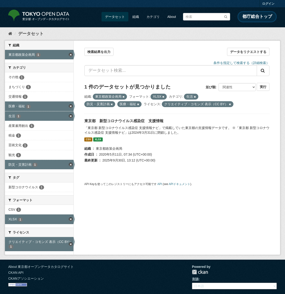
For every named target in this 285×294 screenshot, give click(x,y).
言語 (195, 279)
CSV (88, 139)
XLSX (98, 139)
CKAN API (16, 272)
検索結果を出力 (98, 52)
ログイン (268, 3)
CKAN (200, 272)
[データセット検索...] (170, 70)
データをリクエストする (248, 52)
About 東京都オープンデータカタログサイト (41, 267)
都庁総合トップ (257, 16)
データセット (115, 17)
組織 (135, 17)
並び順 (211, 87)
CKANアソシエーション (26, 278)
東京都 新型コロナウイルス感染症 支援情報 (123, 121)
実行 (263, 87)
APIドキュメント (179, 184)
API (159, 184)
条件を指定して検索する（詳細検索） (241, 63)
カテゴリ (153, 17)
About (171, 17)
